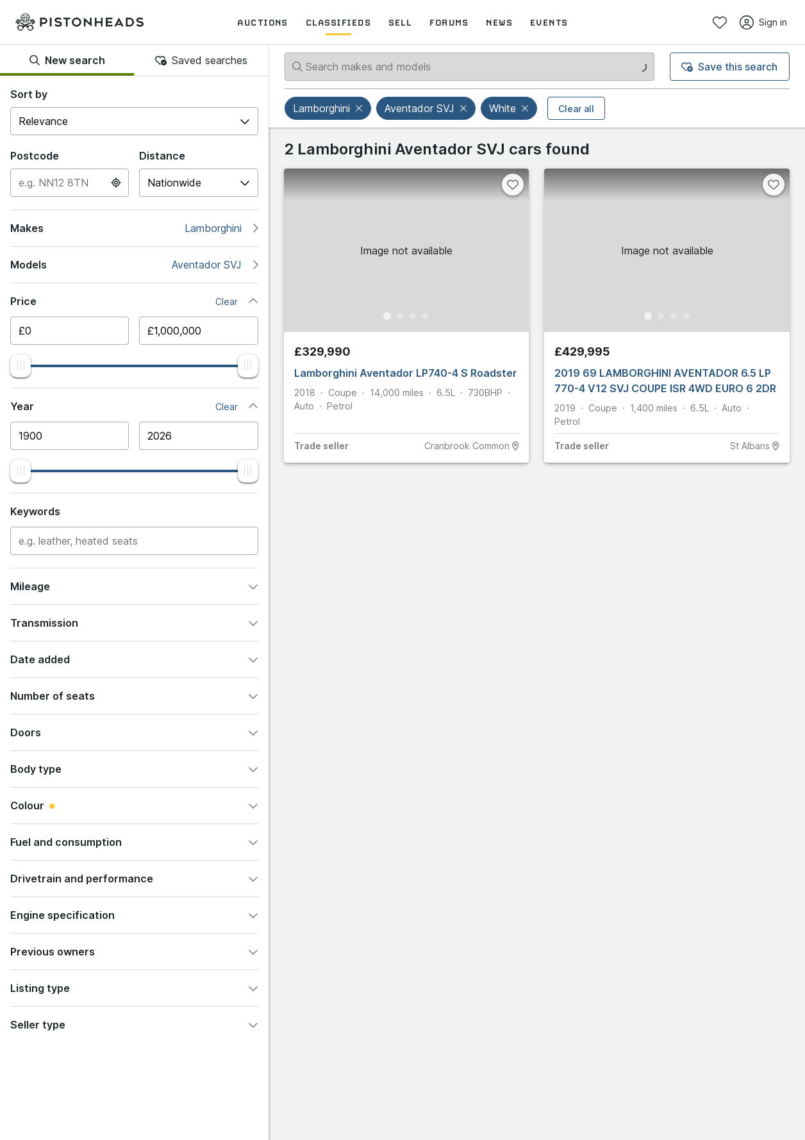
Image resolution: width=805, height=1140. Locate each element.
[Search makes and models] (469, 67)
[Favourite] (513, 185)
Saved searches (201, 60)
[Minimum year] (69, 436)
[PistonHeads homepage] (79, 22)
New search (67, 60)
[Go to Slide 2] (400, 316)
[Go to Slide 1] (387, 316)
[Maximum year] (198, 436)
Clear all (576, 108)
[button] (360, 108)
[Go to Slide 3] (413, 316)
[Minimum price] (69, 331)
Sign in (763, 22)
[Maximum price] (198, 331)
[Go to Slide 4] (425, 316)
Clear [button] (226, 301)
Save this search (729, 66)
